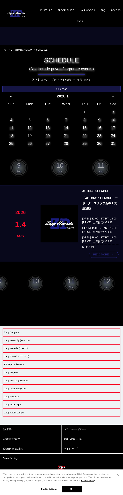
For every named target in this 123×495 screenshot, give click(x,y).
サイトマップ (71, 452)
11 (11, 131)
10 (113, 123)
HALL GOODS (96, 11)
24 (113, 139)
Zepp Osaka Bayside (15, 392)
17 (113, 131)
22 (84, 139)
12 (29, 131)
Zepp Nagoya (11, 376)
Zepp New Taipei (12, 408)
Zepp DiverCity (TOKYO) (17, 344)
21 (66, 139)
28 (66, 147)
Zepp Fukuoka (11, 400)
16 (99, 131)
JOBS (88, 24)
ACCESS (74, 24)
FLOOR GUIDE (73, 11)
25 (11, 147)
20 (47, 139)
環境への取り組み (73, 443)
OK (72, 489)
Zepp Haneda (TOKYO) (22, 53)
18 (11, 139)
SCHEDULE (52, 11)
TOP (5, 53)
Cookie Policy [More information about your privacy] (88, 480)
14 (66, 131)
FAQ (112, 11)
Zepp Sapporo (11, 336)
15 (84, 131)
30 (99, 147)
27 (47, 147)
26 (29, 147)
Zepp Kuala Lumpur (14, 416)
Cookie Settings (49, 489)
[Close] (117, 474)
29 (84, 147)
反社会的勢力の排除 (13, 452)
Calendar (61, 92)
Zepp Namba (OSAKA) (16, 384)
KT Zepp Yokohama (14, 368)
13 (47, 131)
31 (113, 147)
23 (99, 139)
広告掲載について (11, 443)
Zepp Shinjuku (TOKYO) (16, 360)
